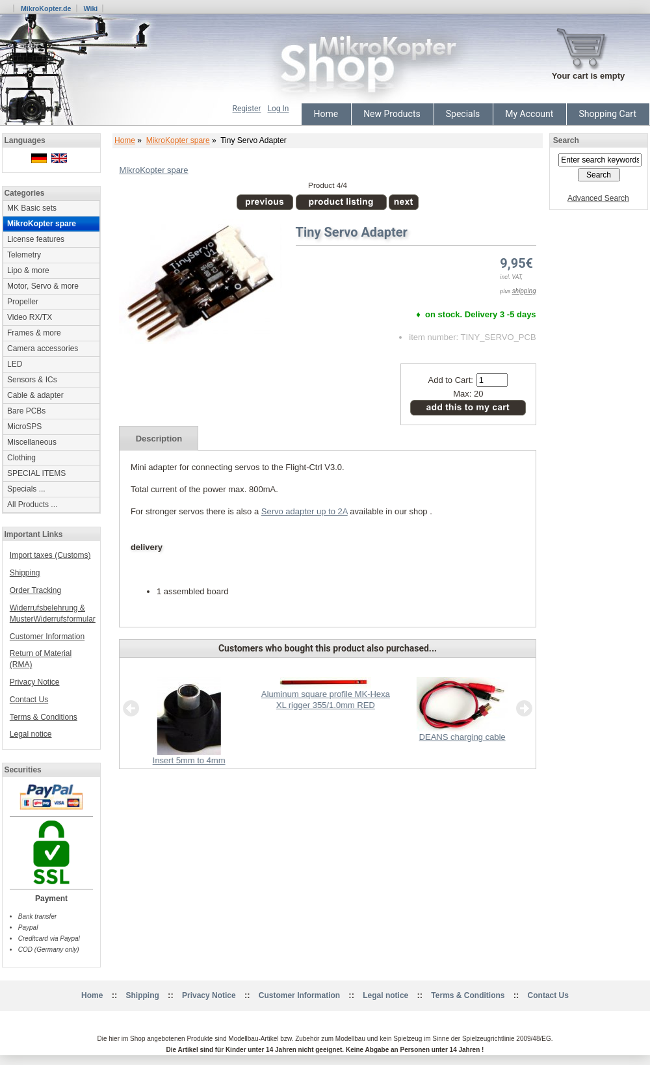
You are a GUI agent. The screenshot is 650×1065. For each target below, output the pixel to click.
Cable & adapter (35, 395)
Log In (278, 108)
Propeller (22, 301)
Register (247, 108)
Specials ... (26, 488)
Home (325, 114)
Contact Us (29, 699)
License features (35, 239)
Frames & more (34, 332)
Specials (463, 114)
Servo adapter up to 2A (304, 511)
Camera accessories (42, 348)
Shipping (25, 572)
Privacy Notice (35, 682)
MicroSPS (24, 426)
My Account (529, 114)
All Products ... (32, 504)
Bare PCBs (26, 410)
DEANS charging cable (462, 737)
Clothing (21, 457)
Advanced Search (598, 198)
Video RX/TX (29, 317)
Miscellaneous (32, 442)
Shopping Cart (607, 114)
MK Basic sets (32, 208)
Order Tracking (35, 590)
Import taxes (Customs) (50, 555)
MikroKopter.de (46, 8)
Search (566, 140)
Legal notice (31, 734)
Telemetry (24, 254)
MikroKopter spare (178, 140)
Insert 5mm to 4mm (189, 760)
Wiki (90, 8)
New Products (392, 114)
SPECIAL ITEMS (36, 473)
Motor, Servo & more (43, 286)
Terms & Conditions (43, 717)
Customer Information (47, 636)
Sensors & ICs (32, 379)
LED (14, 364)
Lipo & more (28, 270)
